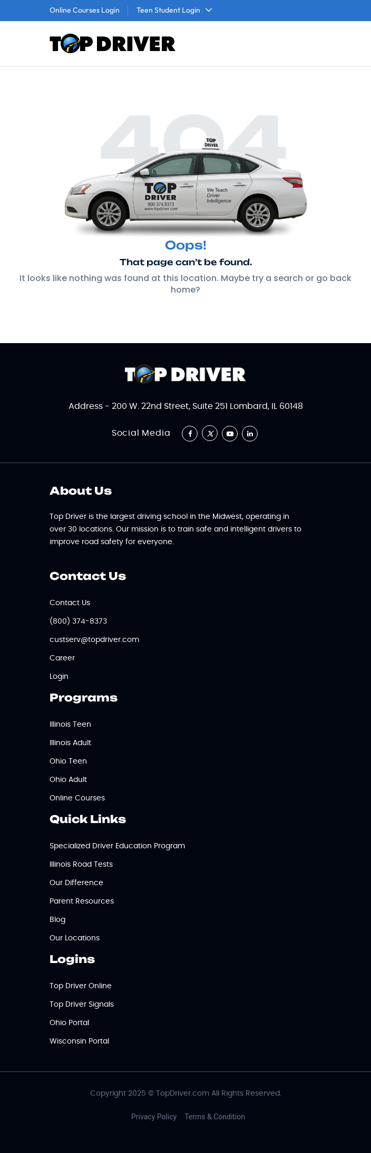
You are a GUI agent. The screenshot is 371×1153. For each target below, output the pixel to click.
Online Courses (77, 798)
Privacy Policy (154, 1116)
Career (62, 658)
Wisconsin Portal (79, 1041)
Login (59, 676)
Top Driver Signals (82, 1004)
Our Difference (76, 883)
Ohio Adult (68, 780)
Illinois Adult (70, 743)
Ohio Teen (68, 761)
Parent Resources (82, 901)
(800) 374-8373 (78, 621)
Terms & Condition (214, 1116)
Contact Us (70, 603)
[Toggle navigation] (307, 44)
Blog (57, 920)
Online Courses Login (85, 10)
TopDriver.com (182, 1093)
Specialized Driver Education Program (117, 846)
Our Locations (75, 938)
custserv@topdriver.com (94, 640)
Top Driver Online (81, 986)
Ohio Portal (69, 1023)
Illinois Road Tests (81, 864)
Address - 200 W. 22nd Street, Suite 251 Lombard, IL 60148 (186, 406)
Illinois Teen (70, 724)
